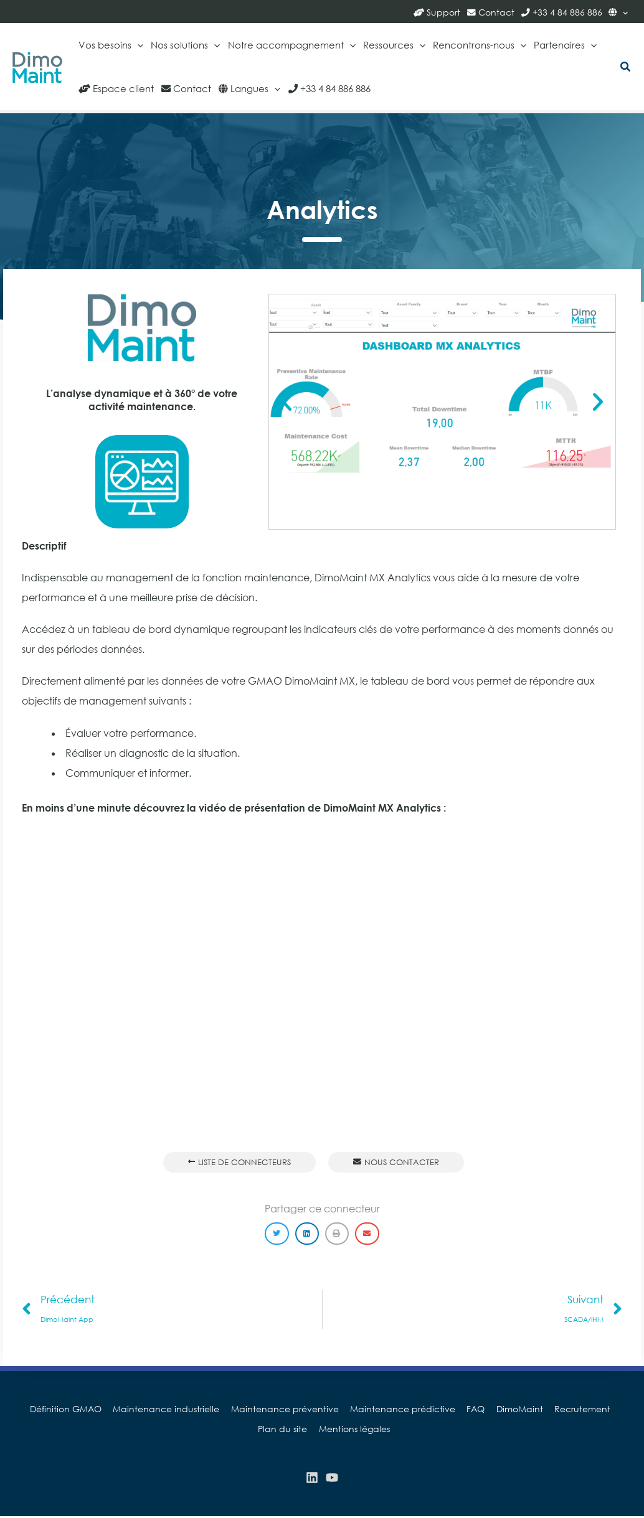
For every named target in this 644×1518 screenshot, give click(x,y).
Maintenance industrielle (142, 1410)
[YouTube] (332, 1479)
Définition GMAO (44, 1410)
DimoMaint (485, 1410)
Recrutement (545, 1410)
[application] (622, 11)
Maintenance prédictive (373, 1410)
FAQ (444, 1410)
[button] (626, 68)
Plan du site (606, 1410)
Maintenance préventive (258, 1410)
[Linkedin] (312, 1479)
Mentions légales (324, 1430)
